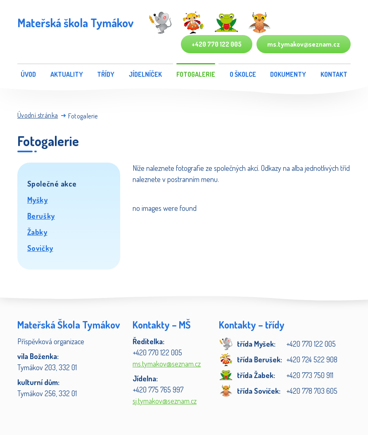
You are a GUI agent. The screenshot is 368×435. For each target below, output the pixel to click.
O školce (243, 74)
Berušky (41, 215)
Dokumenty (288, 74)
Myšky (37, 199)
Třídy (105, 74)
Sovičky (40, 248)
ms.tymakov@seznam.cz (303, 44)
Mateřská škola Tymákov (75, 22)
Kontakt (334, 74)
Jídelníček (145, 74)
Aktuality (66, 74)
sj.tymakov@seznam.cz (165, 400)
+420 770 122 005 (217, 44)
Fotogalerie (195, 74)
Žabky (37, 231)
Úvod (28, 74)
